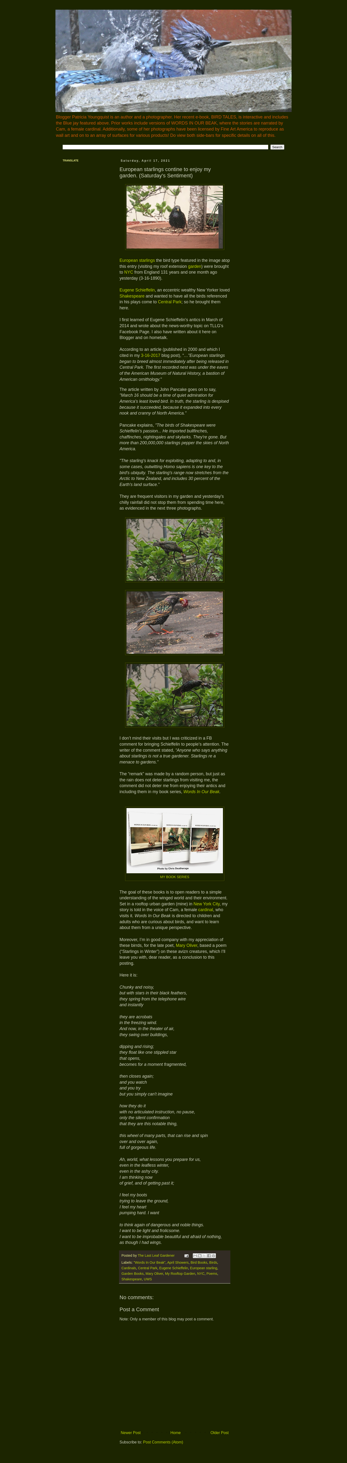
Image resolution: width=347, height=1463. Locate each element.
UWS (148, 1279)
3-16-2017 (150, 355)
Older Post (219, 1433)
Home (175, 1433)
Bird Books (199, 1262)
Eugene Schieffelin (137, 290)
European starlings (137, 260)
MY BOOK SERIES (174, 877)
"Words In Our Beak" (149, 1262)
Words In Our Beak (201, 791)
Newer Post (131, 1433)
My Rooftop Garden (180, 1274)
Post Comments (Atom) (163, 1442)
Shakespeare (132, 296)
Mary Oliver (186, 945)
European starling (203, 1268)
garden (194, 266)
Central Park (169, 301)
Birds (213, 1262)
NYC (128, 272)
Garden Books (132, 1274)
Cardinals (128, 1268)
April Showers (178, 1262)
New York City (207, 903)
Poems (212, 1274)
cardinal (205, 909)
